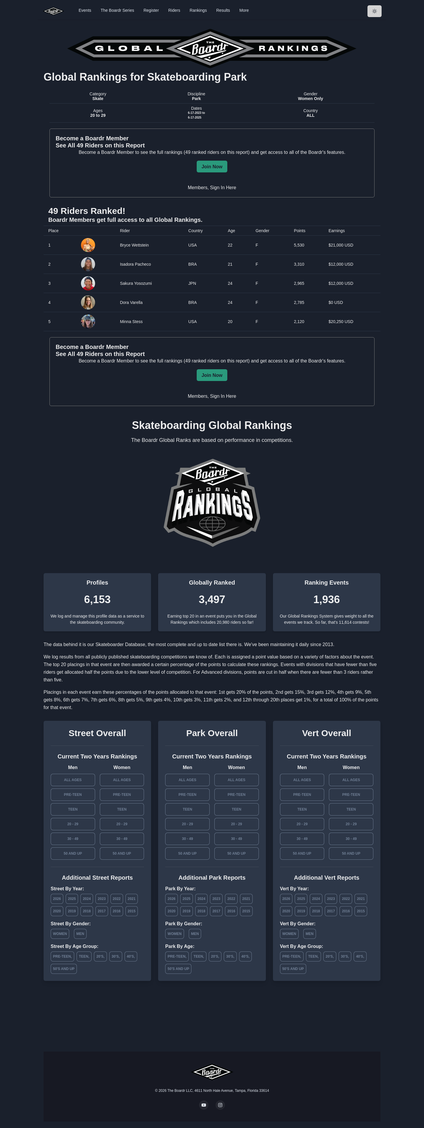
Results (223, 10)
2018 (87, 911)
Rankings (198, 10)
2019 (72, 911)
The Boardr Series (117, 10)
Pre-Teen (73, 795)
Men (80, 934)
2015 (132, 911)
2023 (102, 899)
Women (60, 934)
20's (99, 956)
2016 (117, 911)
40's (130, 956)
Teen (72, 809)
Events (85, 10)
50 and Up (73, 853)
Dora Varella (131, 302)
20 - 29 (72, 824)
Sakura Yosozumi (136, 283)
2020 (57, 911)
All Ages (73, 780)
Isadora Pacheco (135, 264)
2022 (117, 899)
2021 (132, 899)
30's (115, 956)
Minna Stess (131, 321)
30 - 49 (72, 839)
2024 (87, 899)
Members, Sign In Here (212, 187)
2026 (57, 899)
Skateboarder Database (120, 644)
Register (151, 10)
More (244, 10)
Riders (174, 10)
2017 (102, 911)
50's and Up (63, 969)
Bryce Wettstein (134, 245)
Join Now (211, 166)
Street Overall (97, 733)
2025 (72, 899)
